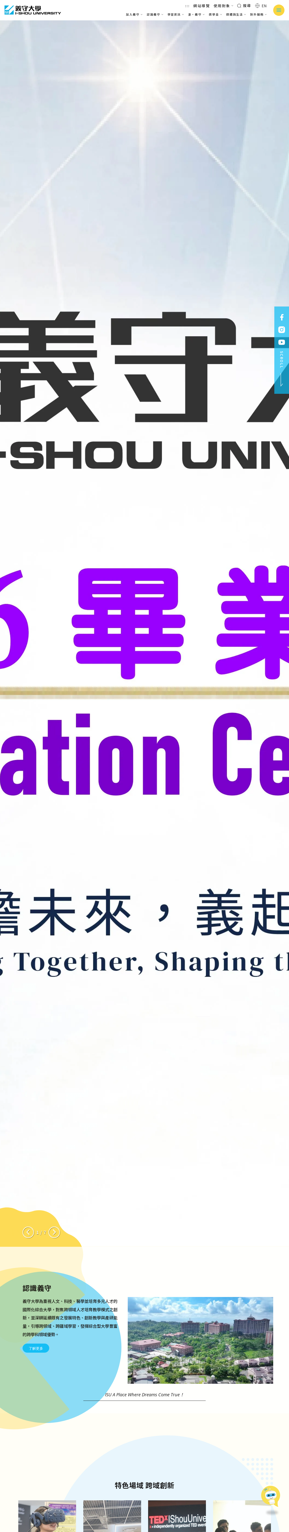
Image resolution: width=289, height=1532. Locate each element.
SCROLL (281, 369)
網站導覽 (201, 5)
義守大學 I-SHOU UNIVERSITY (33, 10)
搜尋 (244, 5)
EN (261, 5)
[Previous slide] (28, 1232)
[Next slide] (54, 1232)
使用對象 (223, 5)
